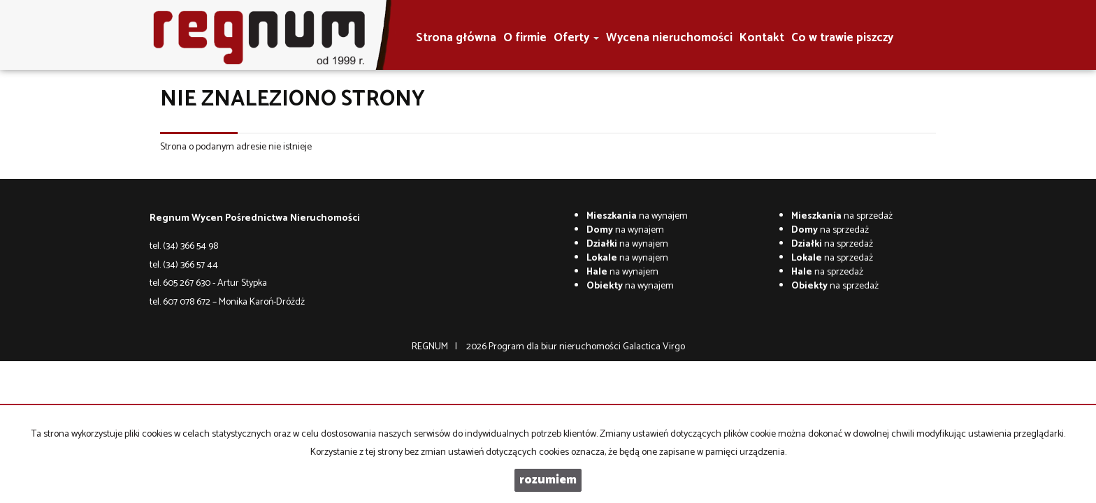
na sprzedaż (842, 216)
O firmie (525, 38)
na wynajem (637, 216)
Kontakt (762, 38)
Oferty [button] (576, 38)
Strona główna (456, 38)
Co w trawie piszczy (842, 38)
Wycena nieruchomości (669, 38)
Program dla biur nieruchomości (556, 347)
